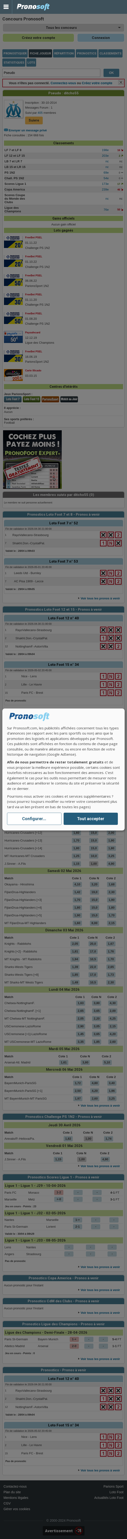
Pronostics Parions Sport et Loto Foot (33, 7)
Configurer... (34, 818)
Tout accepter (90, 818)
